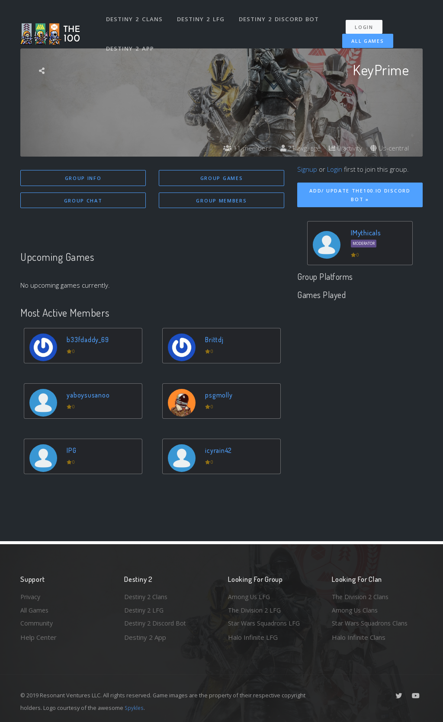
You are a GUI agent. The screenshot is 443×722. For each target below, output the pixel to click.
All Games (363, 35)
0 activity (343, 148)
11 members (242, 148)
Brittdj (215, 340)
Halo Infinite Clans (358, 637)
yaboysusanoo (89, 395)
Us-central (389, 148)
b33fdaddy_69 (89, 340)
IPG (72, 451)
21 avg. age (296, 148)
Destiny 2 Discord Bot (280, 16)
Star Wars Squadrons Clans (372, 623)
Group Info (83, 178)
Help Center (38, 637)
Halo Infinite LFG (253, 637)
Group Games (221, 178)
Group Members (221, 201)
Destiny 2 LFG (201, 16)
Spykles (135, 708)
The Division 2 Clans (361, 594)
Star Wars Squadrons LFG (266, 623)
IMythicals (366, 232)
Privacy (31, 594)
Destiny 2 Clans (135, 16)
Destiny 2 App (130, 41)
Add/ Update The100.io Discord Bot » (359, 195)
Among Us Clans (356, 609)
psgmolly (220, 395)
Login (367, 22)
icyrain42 (220, 451)
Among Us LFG (250, 594)
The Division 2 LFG (255, 609)
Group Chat (83, 201)
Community (37, 623)
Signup (307, 169)
